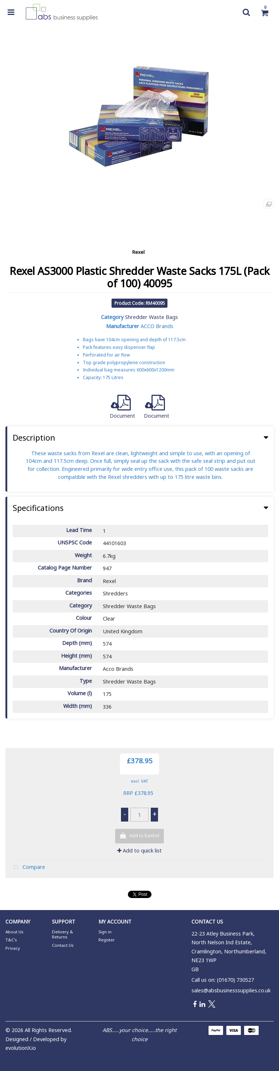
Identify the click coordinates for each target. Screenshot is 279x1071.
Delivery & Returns (62, 934)
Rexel (138, 252)
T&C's (11, 939)
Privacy (12, 948)
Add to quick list (139, 850)
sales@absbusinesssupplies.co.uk (231, 990)
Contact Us (62, 945)
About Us (14, 931)
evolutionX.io (20, 1047)
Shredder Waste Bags (151, 317)
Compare (28, 867)
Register (106, 939)
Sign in (105, 931)
